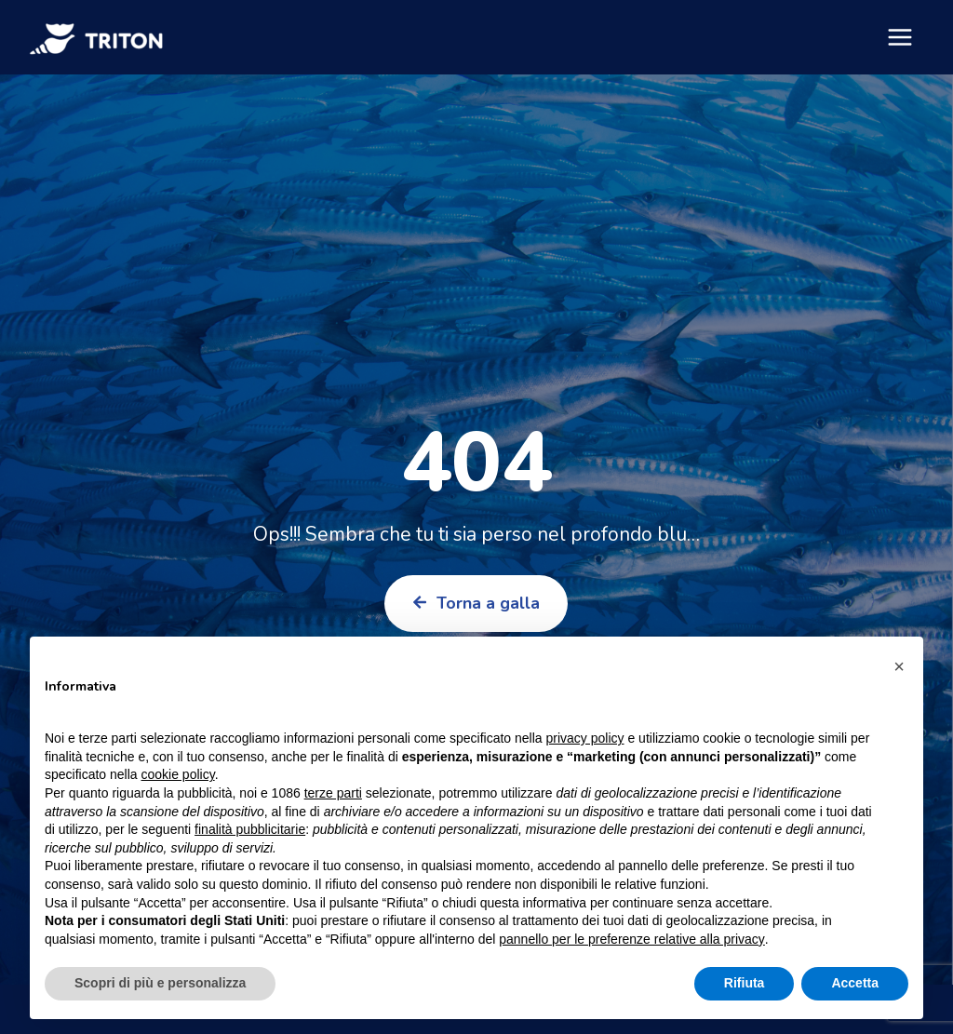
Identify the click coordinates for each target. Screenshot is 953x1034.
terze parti (333, 793)
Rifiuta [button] (744, 982)
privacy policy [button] (585, 738)
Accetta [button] (855, 982)
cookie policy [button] (178, 774)
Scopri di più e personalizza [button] (160, 982)
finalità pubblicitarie (250, 829)
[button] (899, 666)
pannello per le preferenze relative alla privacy (632, 939)
